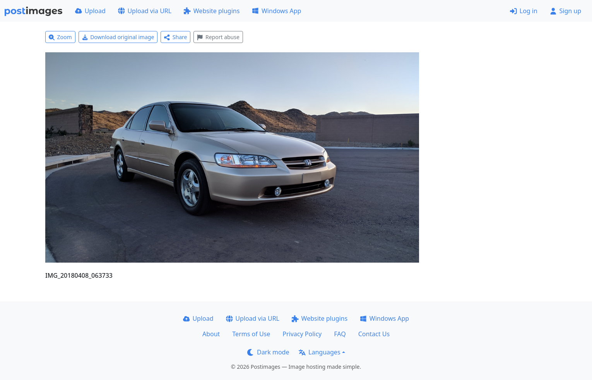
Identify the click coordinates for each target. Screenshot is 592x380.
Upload (90, 11)
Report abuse (218, 37)
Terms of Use (251, 334)
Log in (523, 11)
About (211, 334)
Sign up (565, 11)
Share (175, 37)
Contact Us (374, 334)
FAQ (340, 334)
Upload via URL (144, 11)
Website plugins (212, 11)
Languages (319, 352)
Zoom (60, 37)
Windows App (276, 11)
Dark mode (268, 352)
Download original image (118, 37)
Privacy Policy (302, 334)
